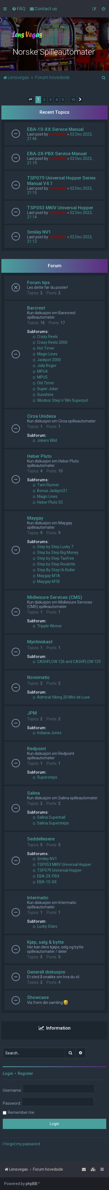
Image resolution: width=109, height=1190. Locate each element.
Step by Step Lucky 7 (53, 546)
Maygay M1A (46, 575)
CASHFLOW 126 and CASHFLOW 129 (67, 661)
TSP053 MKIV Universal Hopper (60, 207)
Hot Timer (43, 348)
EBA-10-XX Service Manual (55, 129)
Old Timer (43, 383)
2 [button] (44, 99)
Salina (33, 793)
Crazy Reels (45, 336)
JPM (32, 713)
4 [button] (57, 99)
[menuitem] (18, 8)
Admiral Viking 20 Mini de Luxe (61, 697)
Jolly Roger (44, 365)
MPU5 (40, 377)
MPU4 (40, 371)
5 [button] (63, 99)
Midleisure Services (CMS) (54, 597)
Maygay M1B (46, 581)
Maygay (35, 518)
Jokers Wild (45, 440)
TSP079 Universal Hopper (57, 870)
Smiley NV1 (39, 232)
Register (25, 1073)
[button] (30, 99)
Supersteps (45, 777)
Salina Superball (49, 817)
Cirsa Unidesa (41, 416)
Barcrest (36, 308)
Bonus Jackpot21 (50, 490)
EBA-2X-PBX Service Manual (57, 153)
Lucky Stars (45, 926)
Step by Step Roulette (54, 564)
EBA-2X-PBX (46, 876)
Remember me (21, 1112)
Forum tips (38, 282)
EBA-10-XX (45, 882)
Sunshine (43, 394)
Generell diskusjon (46, 972)
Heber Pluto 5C (48, 502)
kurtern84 (57, 134)
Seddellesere (40, 839)
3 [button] (50, 99)
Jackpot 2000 (47, 360)
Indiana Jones (47, 733)
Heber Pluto (39, 456)
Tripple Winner (47, 626)
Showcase (38, 997)
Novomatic (38, 677)
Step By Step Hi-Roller (54, 570)
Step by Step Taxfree (53, 558)
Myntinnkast (40, 641)
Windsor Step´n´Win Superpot (60, 400)
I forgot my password (21, 1144)
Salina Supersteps (51, 823)
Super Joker (45, 389)
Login (8, 1073)
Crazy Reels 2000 (50, 342)
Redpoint (36, 748)
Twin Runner (46, 485)
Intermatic (37, 897)
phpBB (31, 1183)
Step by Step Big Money (56, 552)
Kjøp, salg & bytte (45, 942)
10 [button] (73, 99)
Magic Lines (45, 354)
